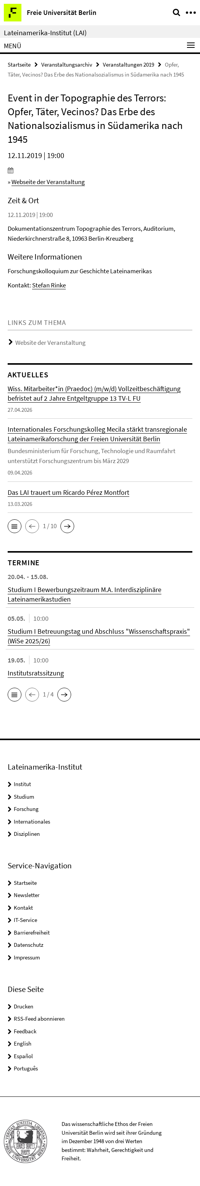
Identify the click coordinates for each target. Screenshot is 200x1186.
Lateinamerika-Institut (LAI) (45, 32)
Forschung (26, 808)
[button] (14, 526)
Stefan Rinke (49, 285)
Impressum (27, 957)
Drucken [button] (23, 1006)
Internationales (32, 821)
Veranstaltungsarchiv (66, 64)
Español (23, 1056)
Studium (24, 796)
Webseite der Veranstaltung (48, 182)
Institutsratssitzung (36, 673)
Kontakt (23, 907)
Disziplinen (27, 833)
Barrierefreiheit (32, 932)
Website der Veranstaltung (50, 342)
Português (26, 1068)
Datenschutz (28, 944)
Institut (22, 784)
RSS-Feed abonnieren (39, 1018)
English (22, 1043)
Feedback (25, 1031)
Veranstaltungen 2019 (128, 64)
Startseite (19, 64)
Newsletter (26, 895)
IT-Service (25, 919)
